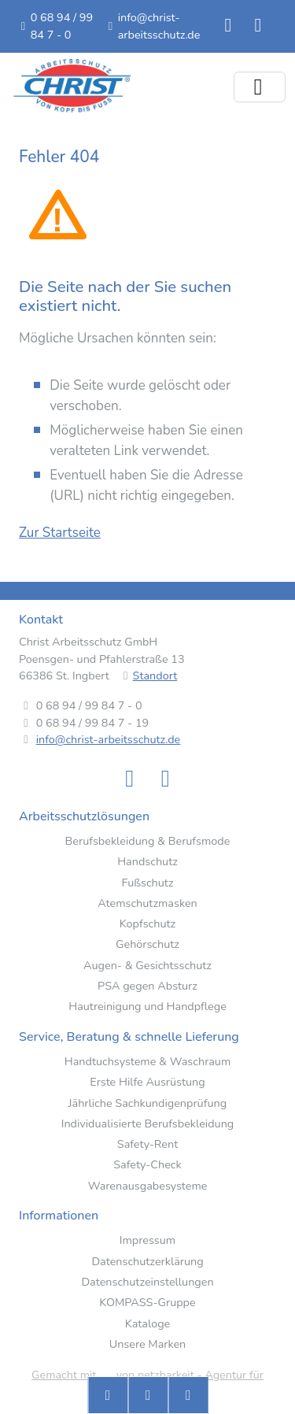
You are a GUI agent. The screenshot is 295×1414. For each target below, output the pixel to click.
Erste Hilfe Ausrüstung (147, 1082)
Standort (155, 675)
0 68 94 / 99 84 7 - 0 (62, 26)
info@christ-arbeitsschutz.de (159, 26)
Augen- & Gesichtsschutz (147, 965)
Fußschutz (147, 882)
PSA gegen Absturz (147, 986)
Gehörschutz (147, 944)
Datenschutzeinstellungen (147, 1282)
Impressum (147, 1240)
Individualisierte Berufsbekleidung (147, 1123)
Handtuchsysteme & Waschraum (147, 1061)
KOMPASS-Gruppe (147, 1302)
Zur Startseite (60, 533)
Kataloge (148, 1323)
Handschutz (147, 861)
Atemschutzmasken (147, 903)
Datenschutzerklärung (147, 1261)
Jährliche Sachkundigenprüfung (147, 1103)
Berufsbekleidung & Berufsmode (147, 841)
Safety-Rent (147, 1144)
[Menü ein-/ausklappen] (260, 87)
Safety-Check (147, 1164)
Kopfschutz (147, 923)
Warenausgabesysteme (148, 1186)
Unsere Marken (147, 1344)
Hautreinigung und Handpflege (147, 1006)
